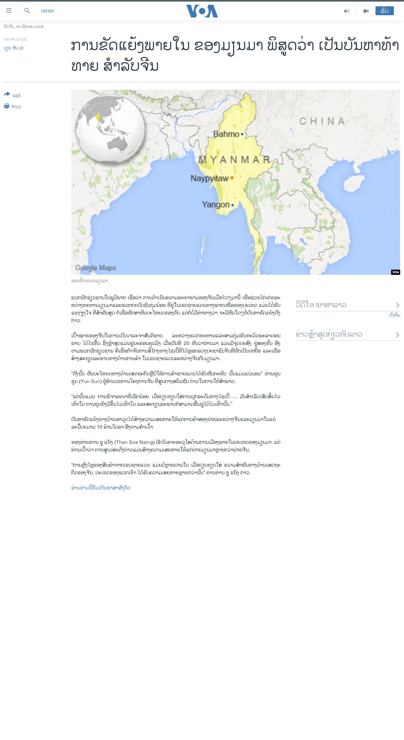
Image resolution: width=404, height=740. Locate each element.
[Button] (12, 96)
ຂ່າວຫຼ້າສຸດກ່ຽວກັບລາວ (348, 334)
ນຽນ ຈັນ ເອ (13, 48)
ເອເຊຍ (47, 11)
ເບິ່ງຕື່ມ (394, 315)
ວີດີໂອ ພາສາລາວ (348, 305)
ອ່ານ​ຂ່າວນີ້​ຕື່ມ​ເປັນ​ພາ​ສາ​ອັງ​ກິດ (101, 488)
